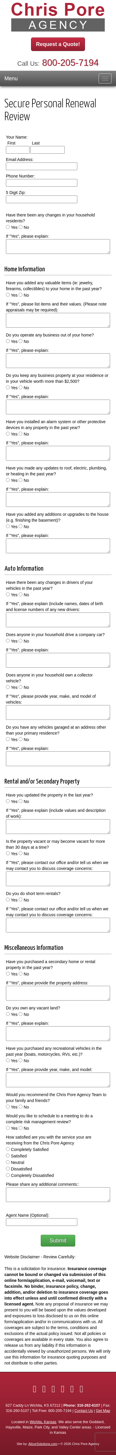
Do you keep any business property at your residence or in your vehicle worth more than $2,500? (57, 378)
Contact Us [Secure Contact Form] (83, 1411)
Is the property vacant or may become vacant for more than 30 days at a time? (55, 844)
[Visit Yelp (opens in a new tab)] (63, 1389)
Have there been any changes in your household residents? (50, 218)
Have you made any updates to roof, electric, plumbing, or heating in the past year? (56, 471)
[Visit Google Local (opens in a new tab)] (81, 1389)
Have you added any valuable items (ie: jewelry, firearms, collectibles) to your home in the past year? (54, 285)
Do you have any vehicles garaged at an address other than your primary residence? (56, 730)
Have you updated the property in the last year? (49, 795)
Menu (11, 78)
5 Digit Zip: (16, 192)
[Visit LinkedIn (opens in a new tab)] (53, 1389)
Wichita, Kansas (43, 1422)
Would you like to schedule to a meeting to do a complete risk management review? (49, 1119)
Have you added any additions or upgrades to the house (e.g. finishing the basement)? (57, 517)
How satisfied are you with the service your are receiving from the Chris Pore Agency (48, 1140)
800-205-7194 (70, 63)
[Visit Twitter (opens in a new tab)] (44, 1389)
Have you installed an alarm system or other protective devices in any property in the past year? (56, 424)
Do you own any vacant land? (33, 1008)
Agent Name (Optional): (27, 1215)
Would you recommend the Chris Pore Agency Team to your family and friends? (56, 1097)
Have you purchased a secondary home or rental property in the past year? (50, 964)
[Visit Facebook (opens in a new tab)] (34, 1389)
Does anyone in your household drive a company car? (55, 634)
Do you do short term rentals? (33, 893)
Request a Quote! (58, 44)
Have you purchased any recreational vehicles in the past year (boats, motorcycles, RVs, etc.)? (54, 1051)
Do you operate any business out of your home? (50, 335)
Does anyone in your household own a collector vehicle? (49, 678)
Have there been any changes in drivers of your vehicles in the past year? (49, 585)
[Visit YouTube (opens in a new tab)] (72, 1389)
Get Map (103, 1411)
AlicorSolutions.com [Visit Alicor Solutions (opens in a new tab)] (42, 1444)
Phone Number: (20, 176)
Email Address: (19, 159)
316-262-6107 (88, 1405)
